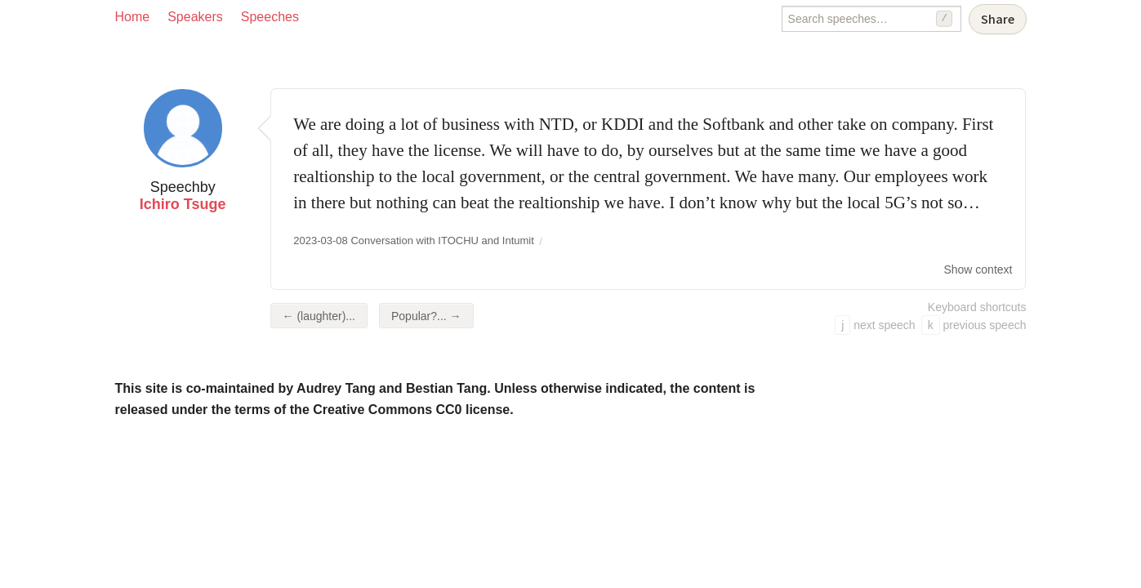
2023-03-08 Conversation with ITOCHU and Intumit (413, 240)
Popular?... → (426, 316)
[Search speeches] (871, 19)
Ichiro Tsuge (183, 204)
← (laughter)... (319, 316)
